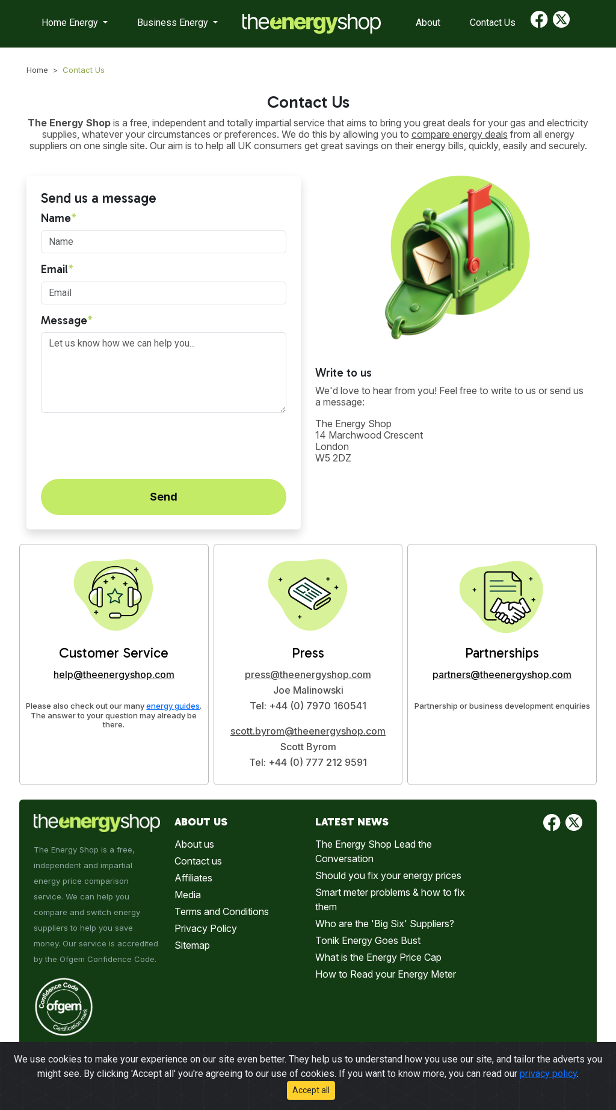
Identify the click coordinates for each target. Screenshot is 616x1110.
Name (56, 218)
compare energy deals (459, 134)
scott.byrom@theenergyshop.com (308, 731)
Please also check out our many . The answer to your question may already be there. (114, 715)
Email (54, 269)
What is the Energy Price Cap (378, 957)
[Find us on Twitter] (561, 24)
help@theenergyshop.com (114, 674)
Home (37, 70)
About (428, 22)
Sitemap (192, 945)
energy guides (173, 706)
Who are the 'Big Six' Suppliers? (384, 923)
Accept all (311, 1090)
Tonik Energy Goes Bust (367, 940)
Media (187, 895)
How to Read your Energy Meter (385, 974)
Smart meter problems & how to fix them (390, 899)
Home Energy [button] (71, 22)
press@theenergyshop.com (308, 674)
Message (64, 320)
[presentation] (132, 445)
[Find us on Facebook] (539, 24)
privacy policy (548, 1073)
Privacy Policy (205, 928)
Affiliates (193, 878)
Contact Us (493, 22)
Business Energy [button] (174, 22)
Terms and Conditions (221, 911)
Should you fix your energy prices (388, 875)
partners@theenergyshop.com (502, 674)
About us (194, 844)
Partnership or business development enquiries (502, 706)
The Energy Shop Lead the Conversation (373, 851)
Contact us (198, 861)
